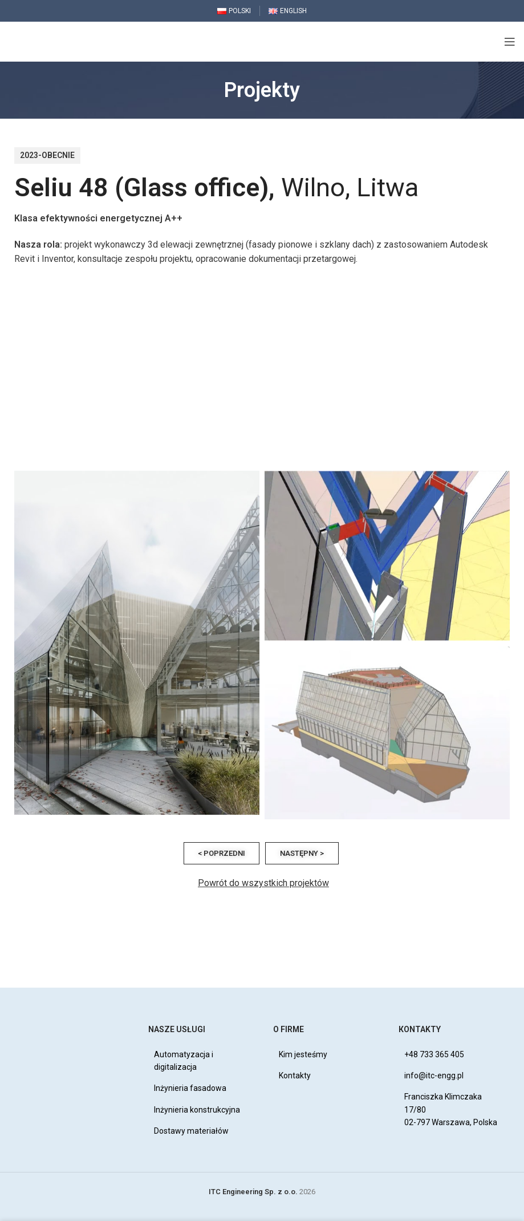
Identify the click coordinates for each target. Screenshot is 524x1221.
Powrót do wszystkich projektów (263, 883)
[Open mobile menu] (509, 41)
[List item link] (199, 1061)
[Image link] (57, 1025)
